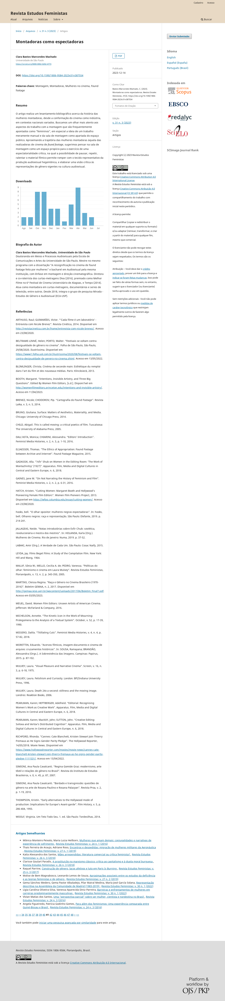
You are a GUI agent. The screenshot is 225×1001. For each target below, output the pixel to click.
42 (51, 914)
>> (77, 914)
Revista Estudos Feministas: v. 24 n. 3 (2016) (76, 907)
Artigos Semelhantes (30, 833)
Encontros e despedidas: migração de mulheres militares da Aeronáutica (113, 847)
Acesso (210, 2)
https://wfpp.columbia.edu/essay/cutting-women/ (63, 499)
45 (61, 914)
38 (37, 914)
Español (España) (177, 62)
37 (33, 914)
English (171, 57)
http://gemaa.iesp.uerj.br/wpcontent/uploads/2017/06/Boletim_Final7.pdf (60, 591)
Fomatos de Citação (125, 105)
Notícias (43, 19)
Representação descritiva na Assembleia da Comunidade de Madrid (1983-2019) (88, 884)
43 (54, 914)
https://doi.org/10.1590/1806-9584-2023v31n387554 (52, 75)
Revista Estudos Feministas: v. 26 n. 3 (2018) (49, 865)
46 (65, 914)
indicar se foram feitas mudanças (129, 277)
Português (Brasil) (177, 68)
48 (72, 914)
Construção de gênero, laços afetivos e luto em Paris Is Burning (79, 868)
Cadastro (198, 2)
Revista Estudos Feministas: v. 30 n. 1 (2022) (127, 886)
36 (29, 914)
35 (26, 914)
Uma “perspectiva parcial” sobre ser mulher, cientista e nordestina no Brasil (98, 896)
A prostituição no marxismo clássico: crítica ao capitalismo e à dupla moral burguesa (103, 861)
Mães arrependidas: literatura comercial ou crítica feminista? (94, 854)
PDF (119, 55)
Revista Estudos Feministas (39, 13)
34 (22, 914)
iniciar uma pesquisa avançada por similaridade (67, 922)
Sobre (57, 19)
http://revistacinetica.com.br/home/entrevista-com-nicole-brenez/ (55, 328)
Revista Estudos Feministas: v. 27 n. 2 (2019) (92, 879)
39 (40, 914)
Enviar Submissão (179, 36)
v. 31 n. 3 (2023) (48, 31)
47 (68, 914)
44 (58, 914)
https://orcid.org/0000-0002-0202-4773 (33, 64)
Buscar (206, 19)
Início (18, 31)
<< (17, 914)
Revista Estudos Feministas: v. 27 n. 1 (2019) (50, 851)
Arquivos (27, 19)
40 (44, 914)
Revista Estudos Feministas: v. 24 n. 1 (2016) (82, 844)
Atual (14, 19)
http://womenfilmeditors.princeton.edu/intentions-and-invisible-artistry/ (59, 387)
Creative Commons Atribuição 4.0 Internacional (98, 962)
